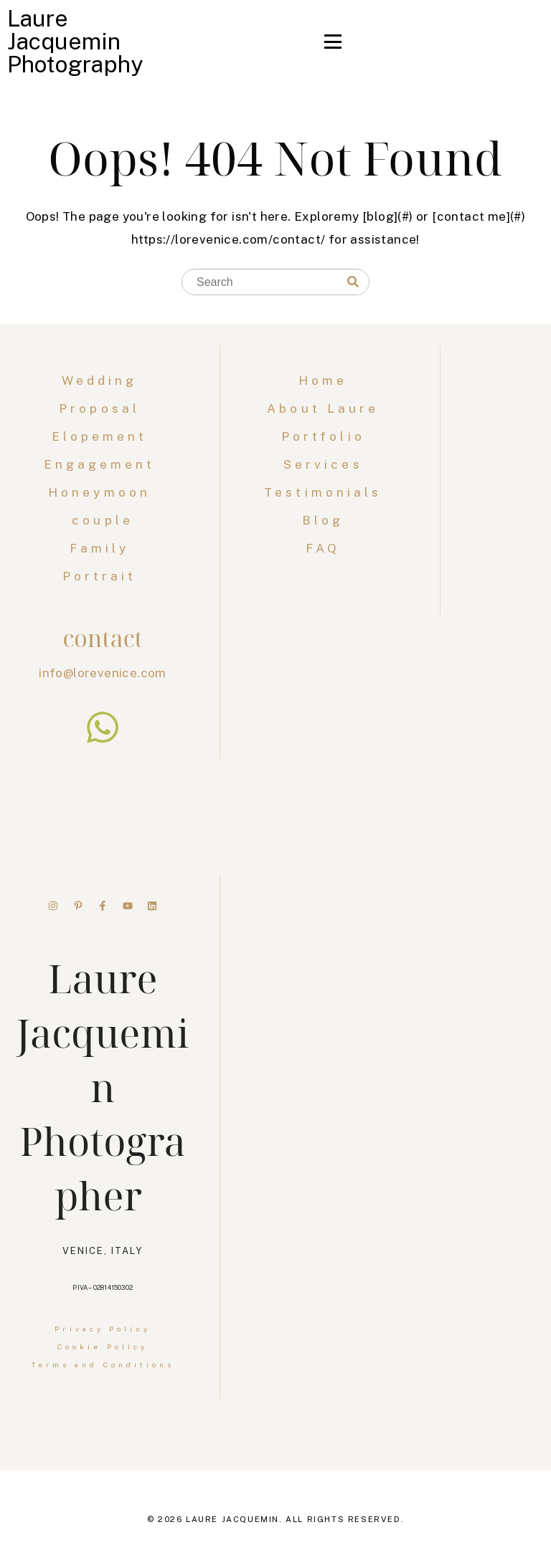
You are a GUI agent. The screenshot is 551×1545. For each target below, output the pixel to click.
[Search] (353, 282)
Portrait (102, 576)
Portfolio (323, 436)
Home (322, 380)
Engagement (103, 464)
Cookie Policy (102, 1346)
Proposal (102, 408)
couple (102, 520)
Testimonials (323, 492)
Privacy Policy (102, 1328)
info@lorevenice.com (102, 673)
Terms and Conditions (103, 1364)
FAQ (323, 548)
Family (103, 548)
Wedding (103, 380)
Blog (323, 520)
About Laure (323, 408)
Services (323, 464)
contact (103, 638)
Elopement (103, 436)
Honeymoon (102, 492)
